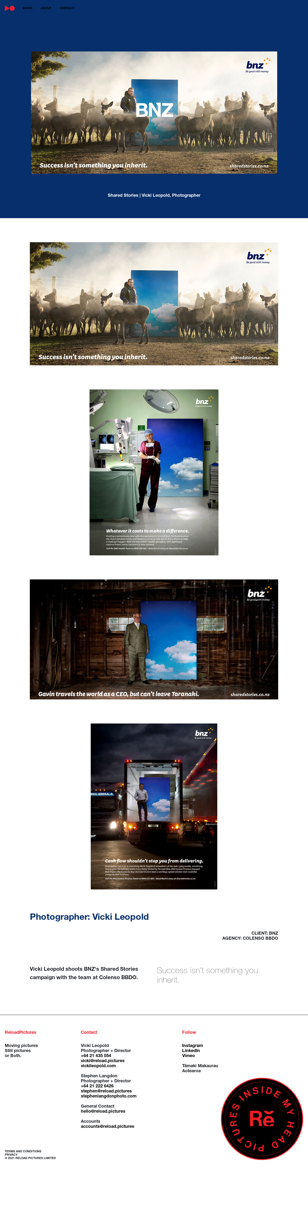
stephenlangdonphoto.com (108, 1096)
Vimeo (188, 1056)
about (46, 8)
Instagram (192, 1046)
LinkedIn (191, 1051)
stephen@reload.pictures (106, 1091)
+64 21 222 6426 (97, 1086)
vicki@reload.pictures (103, 1061)
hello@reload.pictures (103, 1112)
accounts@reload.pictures (107, 1127)
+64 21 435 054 (96, 1056)
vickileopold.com (98, 1066)
